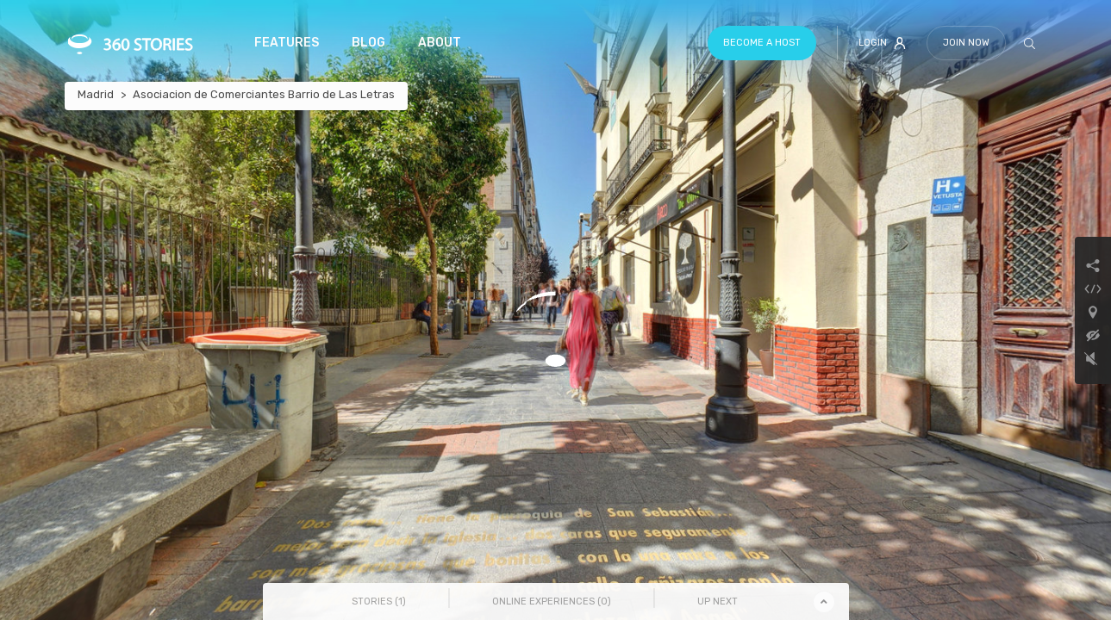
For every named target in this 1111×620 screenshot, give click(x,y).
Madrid (96, 94)
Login (882, 43)
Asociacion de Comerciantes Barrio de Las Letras (264, 94)
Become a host (762, 42)
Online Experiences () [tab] (551, 601)
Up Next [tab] (717, 601)
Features (286, 42)
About (439, 42)
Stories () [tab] (379, 601)
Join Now (966, 42)
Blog (368, 42)
